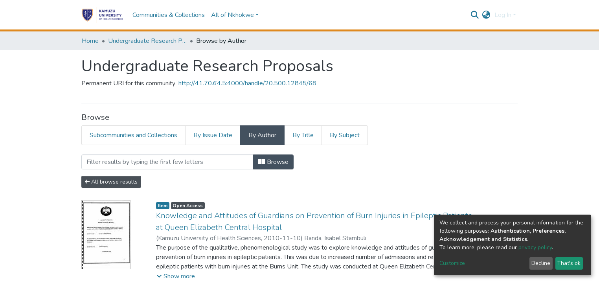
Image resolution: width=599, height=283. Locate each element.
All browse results (111, 182)
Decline (540, 263)
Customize (452, 263)
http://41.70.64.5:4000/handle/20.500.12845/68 (247, 83)
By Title (303, 135)
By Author (262, 135)
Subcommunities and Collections (133, 135)
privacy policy (535, 247)
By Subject (345, 135)
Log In (502, 15)
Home (90, 41)
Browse (273, 162)
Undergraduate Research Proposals (147, 41)
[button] (486, 15)
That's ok (569, 263)
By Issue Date (212, 135)
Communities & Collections (168, 15)
